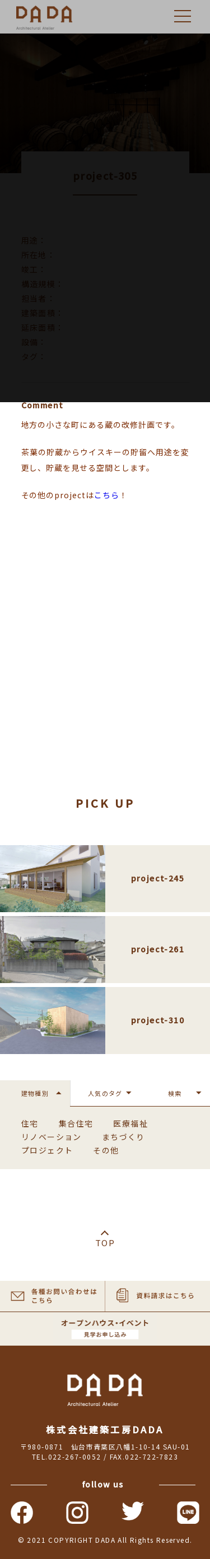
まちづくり (123, 1136)
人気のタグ (105, 1093)
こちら (106, 494)
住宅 (30, 1123)
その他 (106, 1150)
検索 (175, 1093)
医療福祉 (130, 1123)
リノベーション (51, 1136)
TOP (105, 1242)
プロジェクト (47, 1150)
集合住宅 (76, 1123)
